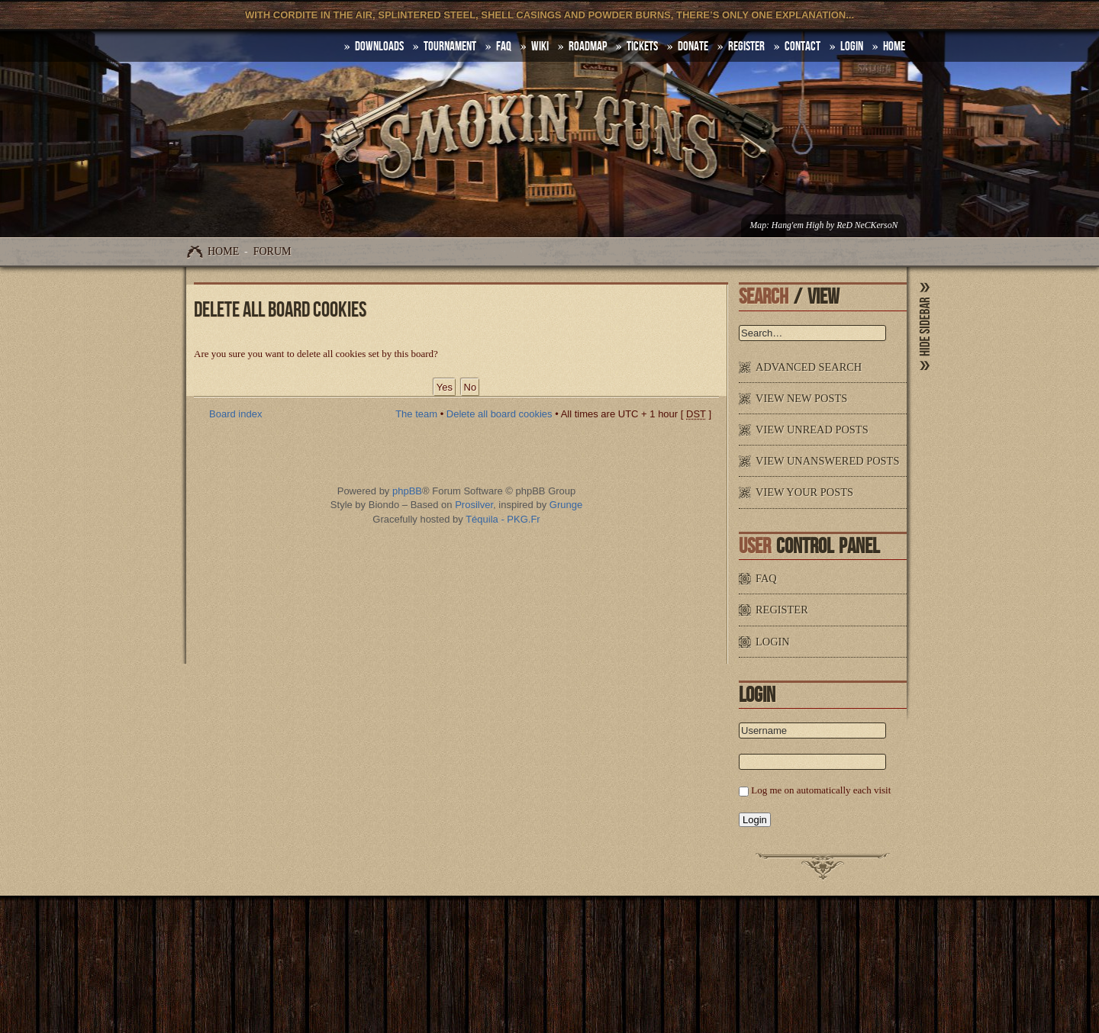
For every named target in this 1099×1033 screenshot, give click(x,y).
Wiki (540, 46)
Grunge (566, 504)
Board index (235, 414)
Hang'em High (797, 225)
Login (851, 46)
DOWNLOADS (379, 46)
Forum (272, 251)
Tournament (450, 46)
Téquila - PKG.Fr (503, 519)
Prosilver (474, 504)
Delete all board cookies (499, 414)
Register (746, 46)
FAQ (503, 46)
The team (416, 414)
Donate (693, 46)
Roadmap (588, 46)
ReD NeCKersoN (867, 225)
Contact (802, 46)
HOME (894, 46)
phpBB (407, 491)
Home (223, 251)
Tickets (642, 46)
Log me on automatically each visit (821, 790)
